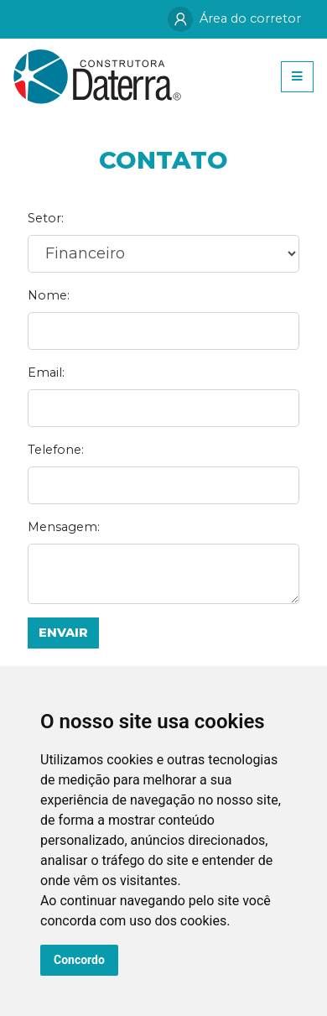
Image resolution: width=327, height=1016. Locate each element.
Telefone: (56, 449)
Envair (63, 632)
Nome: (49, 295)
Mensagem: (64, 526)
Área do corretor (234, 19)
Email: (46, 372)
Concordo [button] (79, 960)
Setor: (46, 218)
